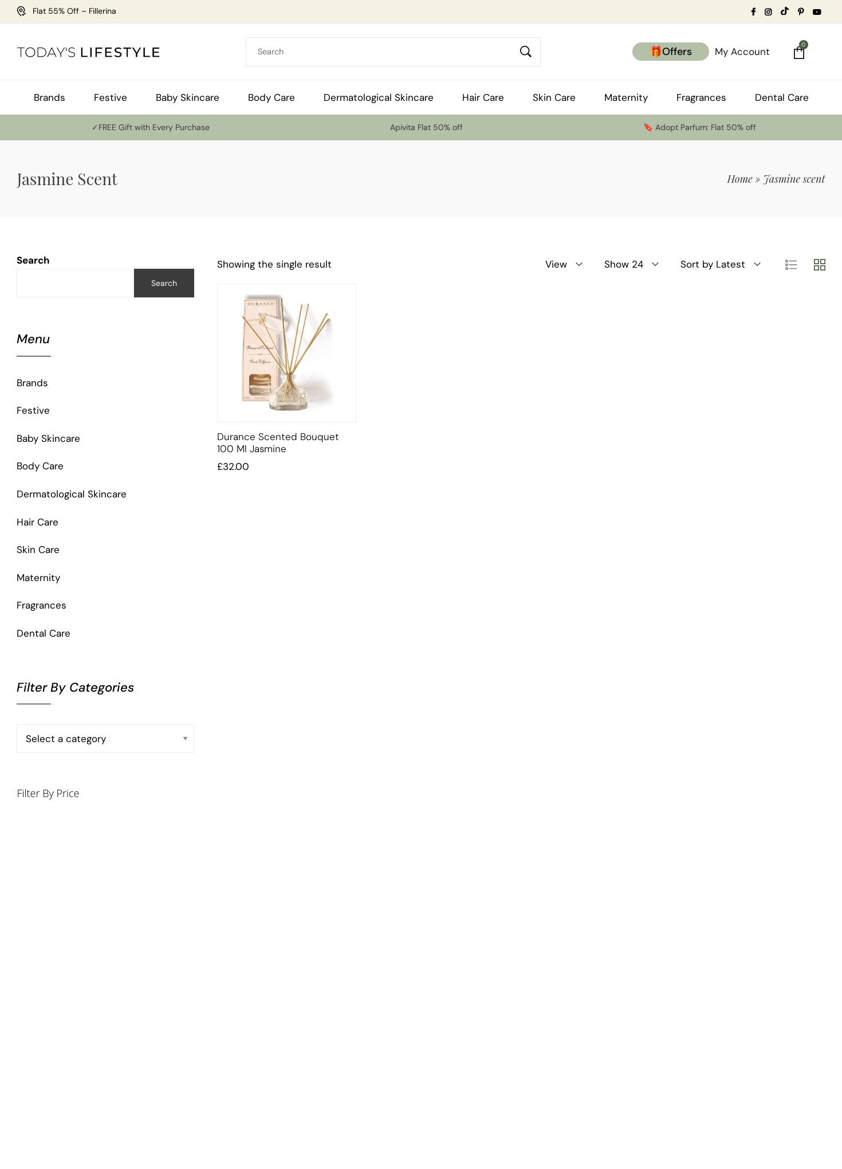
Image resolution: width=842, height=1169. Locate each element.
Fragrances (41, 605)
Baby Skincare (48, 438)
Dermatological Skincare (72, 494)
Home (740, 179)
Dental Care (43, 633)
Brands (32, 382)
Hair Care (37, 522)
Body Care (40, 466)
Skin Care (38, 549)
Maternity (38, 577)
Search (33, 260)
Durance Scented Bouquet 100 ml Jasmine (278, 442)
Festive (33, 410)
